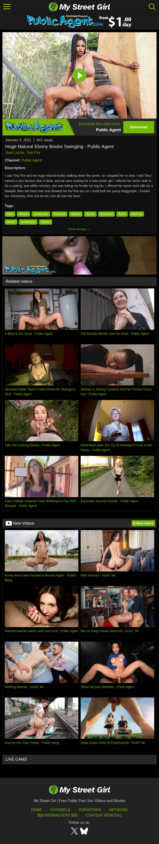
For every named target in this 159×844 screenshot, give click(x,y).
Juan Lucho (14, 152)
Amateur (23, 214)
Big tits (122, 214)
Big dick (90, 214)
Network (118, 810)
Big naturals (106, 214)
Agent (10, 214)
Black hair (137, 214)
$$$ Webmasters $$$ (57, 815)
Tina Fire (33, 152)
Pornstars (90, 810)
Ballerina (75, 214)
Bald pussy (59, 214)
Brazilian (45, 222)
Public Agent (31, 160)
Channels (60, 810)
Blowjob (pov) (28, 222)
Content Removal (104, 815)
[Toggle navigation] (7, 7)
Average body (41, 214)
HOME (36, 810)
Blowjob (11, 222)
